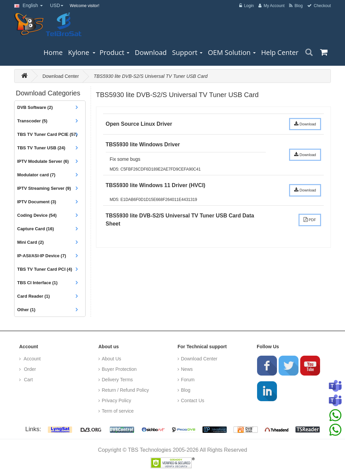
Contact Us (192, 400)
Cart (28, 379)
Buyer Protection (119, 369)
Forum (187, 379)
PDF (310, 219)
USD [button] (57, 5)
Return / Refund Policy (125, 390)
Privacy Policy (116, 400)
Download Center (60, 76)
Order (29, 369)
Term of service (118, 411)
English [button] (28, 5)
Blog (185, 390)
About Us (111, 358)
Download (305, 123)
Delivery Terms (117, 379)
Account (32, 358)
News (187, 369)
